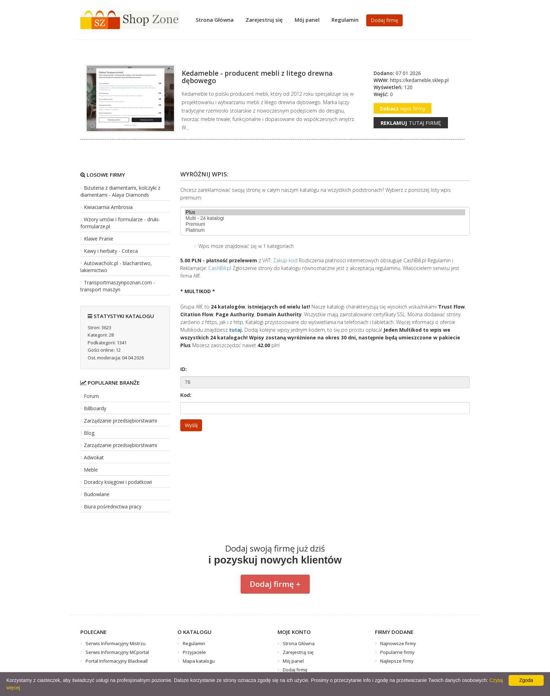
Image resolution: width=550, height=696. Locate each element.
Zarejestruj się (264, 19)
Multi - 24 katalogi (325, 218)
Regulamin (344, 19)
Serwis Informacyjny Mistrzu (116, 643)
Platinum (325, 230)
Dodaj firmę (384, 20)
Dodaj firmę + (275, 584)
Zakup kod (285, 260)
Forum (91, 396)
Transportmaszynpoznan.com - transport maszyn (117, 286)
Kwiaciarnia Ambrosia (108, 207)
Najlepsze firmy (397, 661)
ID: (183, 369)
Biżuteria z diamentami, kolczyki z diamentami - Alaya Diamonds (120, 191)
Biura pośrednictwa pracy (112, 506)
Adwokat (94, 457)
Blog (89, 433)
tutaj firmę (411, 122)
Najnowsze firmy (398, 643)
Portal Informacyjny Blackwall (117, 661)
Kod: (186, 395)
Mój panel (307, 19)
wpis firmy (402, 108)
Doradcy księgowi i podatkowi (118, 482)
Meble (91, 469)
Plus (325, 212)
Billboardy (95, 408)
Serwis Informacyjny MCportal (117, 652)
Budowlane (96, 494)
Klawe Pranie (98, 238)
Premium (325, 224)
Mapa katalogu (199, 661)
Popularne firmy (397, 652)
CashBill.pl (219, 268)
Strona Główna (215, 19)
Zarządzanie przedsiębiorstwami (120, 420)
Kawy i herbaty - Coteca (111, 251)
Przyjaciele (194, 652)
